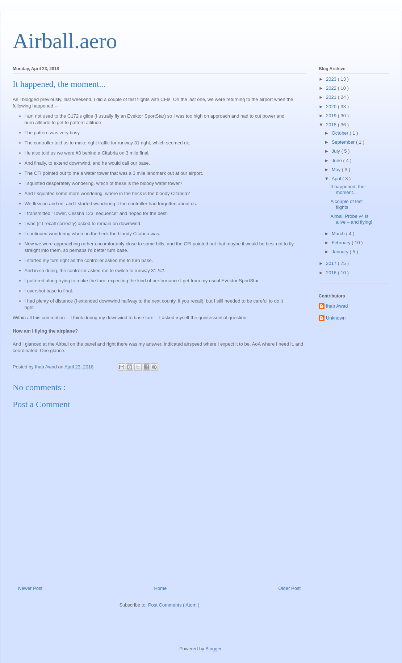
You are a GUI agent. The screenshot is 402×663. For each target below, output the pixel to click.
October (341, 133)
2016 (332, 272)
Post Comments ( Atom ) (174, 605)
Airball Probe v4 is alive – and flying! (351, 219)
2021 (332, 97)
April (337, 178)
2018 (332, 124)
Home (160, 588)
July (337, 151)
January (341, 251)
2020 (332, 106)
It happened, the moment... (347, 189)
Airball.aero (65, 41)
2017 (332, 263)
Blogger (213, 648)
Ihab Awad (337, 306)
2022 (332, 88)
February (342, 242)
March (339, 233)
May (337, 169)
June (337, 160)
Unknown (336, 318)
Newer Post (30, 588)
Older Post (290, 588)
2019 (332, 115)
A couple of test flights (346, 204)
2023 (332, 79)
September (344, 142)
